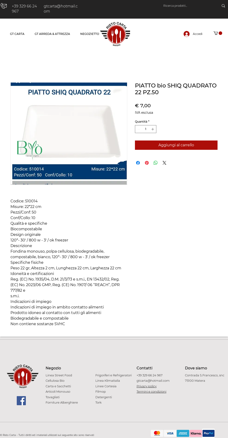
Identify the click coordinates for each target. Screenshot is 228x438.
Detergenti (103, 397)
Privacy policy (147, 386)
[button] (218, 33)
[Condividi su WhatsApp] (155, 163)
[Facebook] (21, 400)
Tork (98, 402)
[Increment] (153, 129)
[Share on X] (164, 163)
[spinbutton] (146, 129)
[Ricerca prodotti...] (186, 5)
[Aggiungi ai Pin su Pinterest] (147, 163)
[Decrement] (138, 129)
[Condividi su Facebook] (138, 163)
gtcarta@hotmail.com (153, 380)
